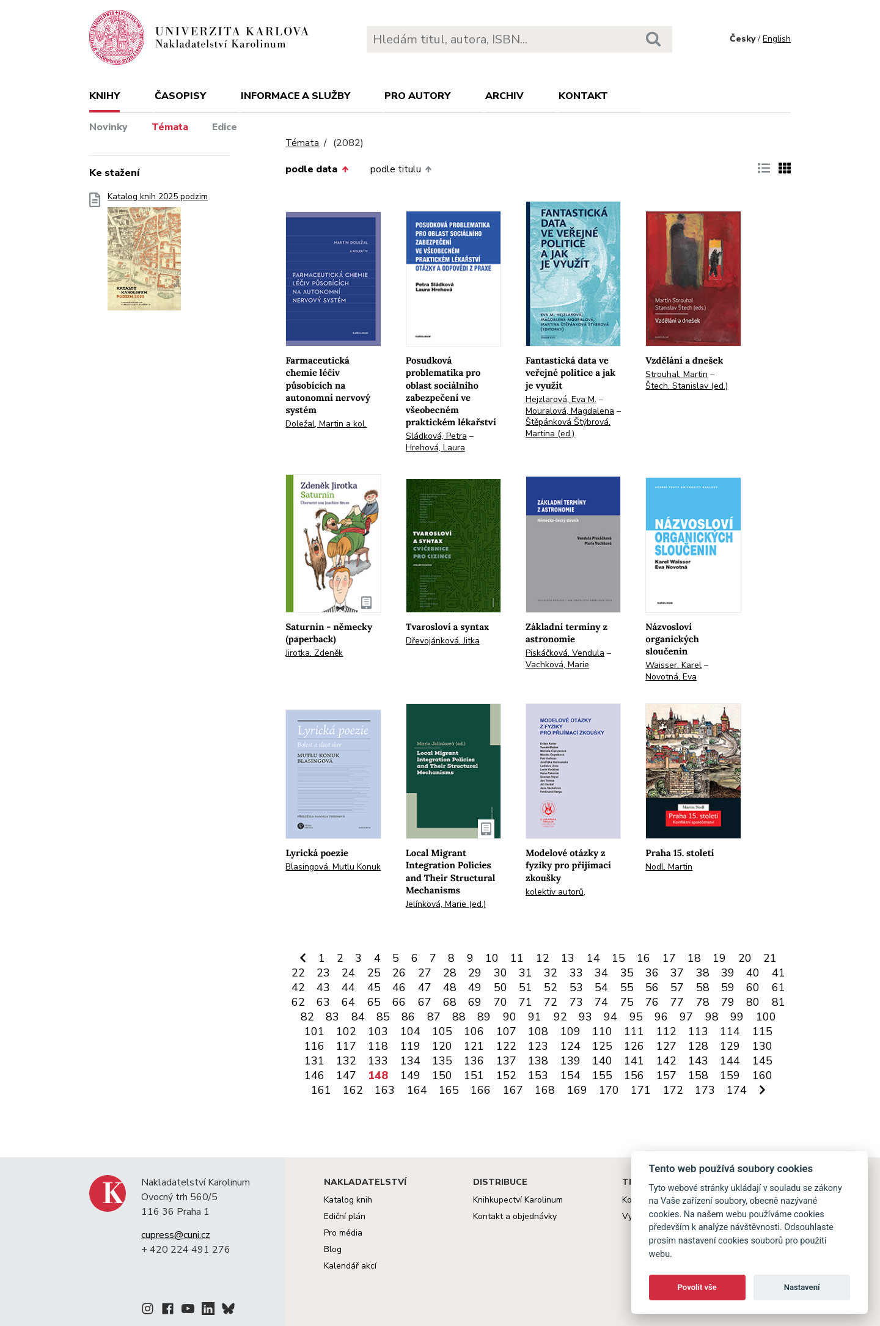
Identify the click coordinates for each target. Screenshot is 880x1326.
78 (703, 1002)
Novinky (108, 127)
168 (545, 1090)
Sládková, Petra (436, 436)
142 (666, 1060)
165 (449, 1090)
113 (698, 1031)
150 (442, 1075)
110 (602, 1031)
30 (500, 972)
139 (570, 1060)
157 (666, 1075)
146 (314, 1075)
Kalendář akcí (350, 1266)
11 (517, 958)
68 (450, 1002)
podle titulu (400, 169)
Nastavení (802, 1287)
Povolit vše (697, 1287)
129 (730, 1046)
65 (374, 1002)
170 (609, 1090)
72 (550, 1002)
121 (474, 1046)
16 (643, 958)
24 (348, 972)
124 (570, 1046)
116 (314, 1046)
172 (673, 1090)
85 (383, 1016)
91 (534, 1016)
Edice (224, 127)
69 (475, 1002)
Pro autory (417, 96)
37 (677, 972)
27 (424, 972)
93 (585, 1016)
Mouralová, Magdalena (570, 411)
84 (358, 1016)
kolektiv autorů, (555, 892)
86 (408, 1016)
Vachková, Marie (557, 664)
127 (666, 1046)
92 (560, 1016)
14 (593, 958)
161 (321, 1090)
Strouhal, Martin (676, 374)
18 (694, 958)
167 (513, 1090)
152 (506, 1075)
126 (634, 1046)
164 (417, 1090)
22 (298, 972)
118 (378, 1046)
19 (719, 958)
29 (475, 972)
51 (525, 987)
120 (442, 1046)
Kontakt (583, 96)
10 (492, 958)
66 (399, 1002)
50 (500, 987)
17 (669, 958)
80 (753, 1002)
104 (410, 1031)
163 (385, 1090)
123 (538, 1046)
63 (323, 1002)
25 (374, 972)
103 (378, 1031)
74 (601, 1002)
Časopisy (180, 96)
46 (399, 987)
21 (770, 958)
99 (737, 1016)
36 (652, 972)
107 (506, 1031)
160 (762, 1075)
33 (576, 972)
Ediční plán (344, 1216)
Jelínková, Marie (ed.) (446, 904)
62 (298, 1002)
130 (762, 1046)
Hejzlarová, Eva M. (561, 399)
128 (698, 1046)
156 (634, 1075)
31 (525, 972)
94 (610, 1016)
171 (641, 1090)
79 (728, 1002)
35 (627, 972)
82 (307, 1016)
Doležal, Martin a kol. (326, 424)
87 (434, 1016)
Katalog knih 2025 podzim (158, 255)
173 (705, 1090)
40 (753, 972)
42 (298, 987)
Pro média (343, 1233)
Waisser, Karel (673, 665)
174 (737, 1090)
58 (703, 987)
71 (525, 1002)
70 (500, 1002)
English (777, 39)
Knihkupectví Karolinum (518, 1200)
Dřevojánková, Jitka (443, 641)
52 (550, 987)
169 (577, 1090)
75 (627, 1002)
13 (567, 958)
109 (570, 1031)
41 (778, 972)
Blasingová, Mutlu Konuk (333, 867)
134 (410, 1060)
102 (346, 1031)
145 (762, 1060)
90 (509, 1016)
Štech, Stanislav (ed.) (686, 386)
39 (728, 972)
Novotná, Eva (671, 677)
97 (686, 1016)
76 (652, 1002)
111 (634, 1031)
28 (450, 972)
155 (602, 1075)
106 (474, 1031)
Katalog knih (348, 1200)
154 (570, 1075)
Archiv (504, 96)
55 (627, 987)
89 (484, 1016)
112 (666, 1031)
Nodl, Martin (668, 867)
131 (314, 1060)
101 (314, 1031)
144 (730, 1060)
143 (698, 1060)
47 (424, 987)
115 (762, 1031)
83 (332, 1016)
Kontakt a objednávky (515, 1216)
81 (778, 1002)
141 (634, 1060)
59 (728, 987)
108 (538, 1031)
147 (346, 1075)
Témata (170, 127)
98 (712, 1016)
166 (481, 1090)
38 (703, 972)
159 (730, 1075)
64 (348, 1002)
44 (348, 987)
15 (618, 958)
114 (730, 1031)
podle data (316, 169)
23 (323, 972)
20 (745, 958)
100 (766, 1016)
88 (459, 1016)
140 (602, 1060)
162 (353, 1090)
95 (636, 1016)
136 (474, 1060)
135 (442, 1060)
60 (753, 987)
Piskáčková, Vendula (565, 653)
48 (450, 987)
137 (506, 1060)
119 (410, 1046)
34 (601, 972)
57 (677, 987)
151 (474, 1075)
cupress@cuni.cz (175, 1235)
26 (399, 972)
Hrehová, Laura (435, 447)
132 (346, 1060)
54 (601, 987)
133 (378, 1060)
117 (346, 1046)
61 (778, 987)
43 (323, 987)
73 (576, 1002)
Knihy (104, 96)
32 (550, 972)
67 (424, 1002)
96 (661, 1016)
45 (374, 987)
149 (410, 1075)
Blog (333, 1249)
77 (677, 1002)
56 (652, 987)
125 (602, 1046)
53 (576, 987)
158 (698, 1075)
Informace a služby (295, 96)
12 (542, 958)
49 (475, 987)
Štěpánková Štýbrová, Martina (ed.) (568, 427)
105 (442, 1031)
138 (538, 1060)
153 (538, 1075)
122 (506, 1046)
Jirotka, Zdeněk (314, 653)
